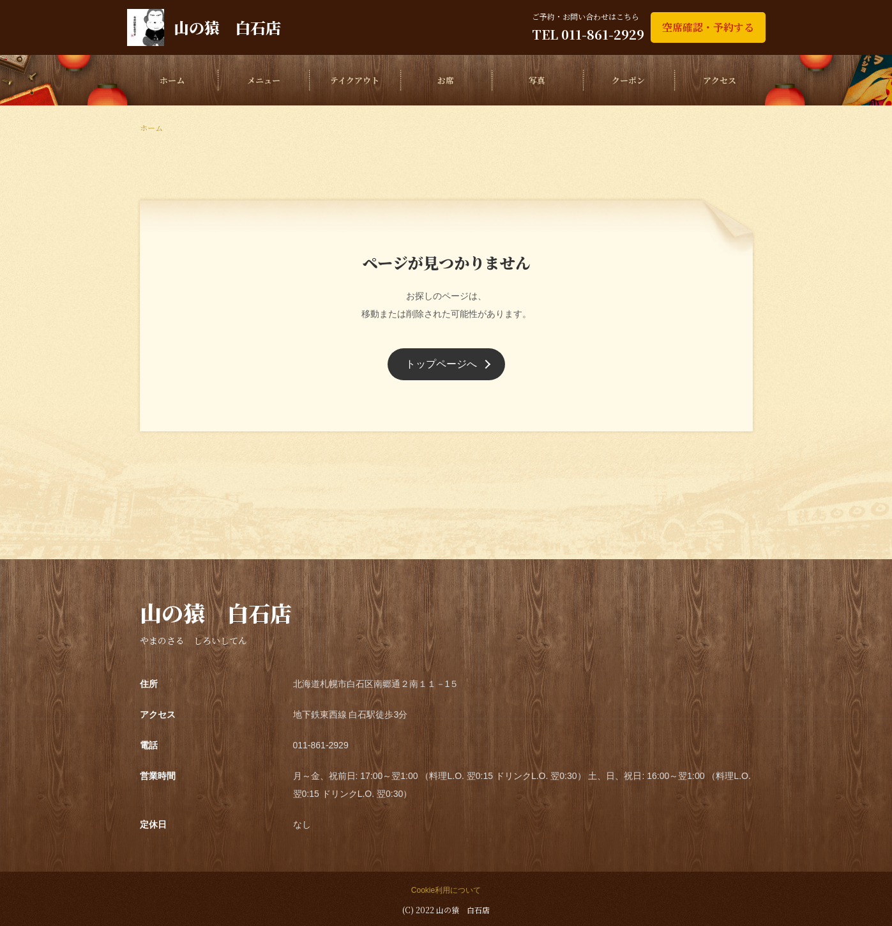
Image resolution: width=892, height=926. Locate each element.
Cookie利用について (446, 890)
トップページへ (441, 364)
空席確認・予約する (708, 27)
